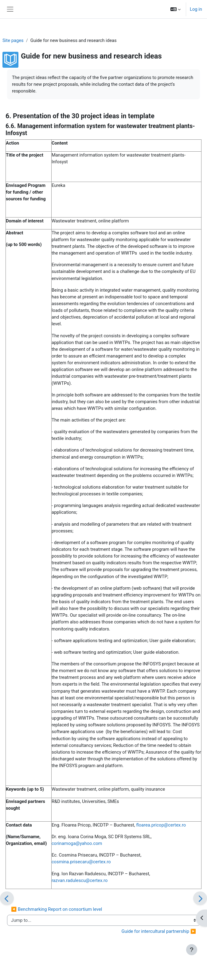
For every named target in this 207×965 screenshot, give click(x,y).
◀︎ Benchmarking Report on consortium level (56, 909)
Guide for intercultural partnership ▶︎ (159, 931)
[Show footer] (191, 949)
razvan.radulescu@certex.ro (79, 880)
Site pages (13, 40)
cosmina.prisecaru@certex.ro (81, 862)
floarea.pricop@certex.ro (161, 825)
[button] (175, 9)
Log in (196, 9)
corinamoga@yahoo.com (77, 843)
